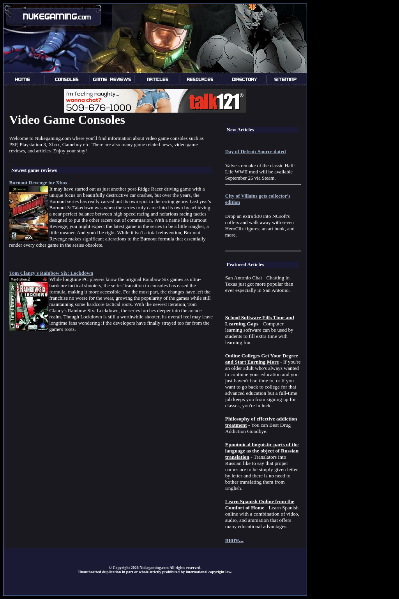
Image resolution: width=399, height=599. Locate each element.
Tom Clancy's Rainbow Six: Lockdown (51, 273)
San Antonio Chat (243, 278)
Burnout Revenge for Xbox (38, 183)
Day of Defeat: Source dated (255, 151)
